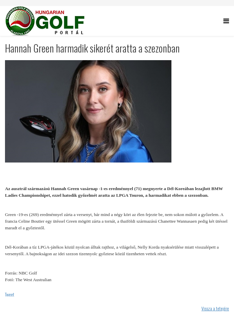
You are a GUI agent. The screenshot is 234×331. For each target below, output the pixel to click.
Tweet (9, 294)
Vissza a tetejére (215, 308)
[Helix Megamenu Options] (226, 20)
